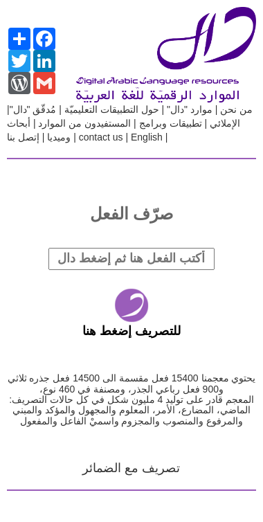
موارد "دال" (188, 109)
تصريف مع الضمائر (131, 468)
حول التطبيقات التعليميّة (112, 109)
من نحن (235, 109)
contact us (101, 137)
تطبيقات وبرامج (170, 123)
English (147, 137)
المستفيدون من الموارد (84, 123)
